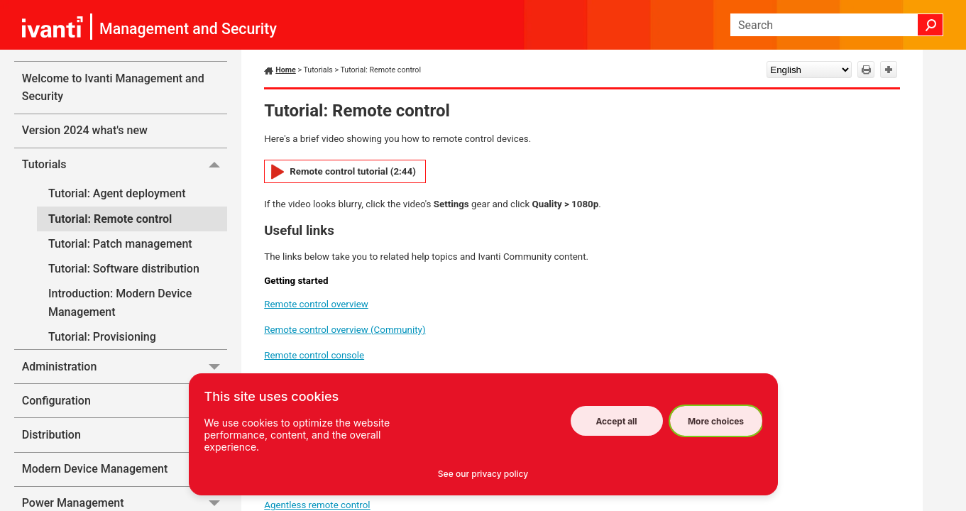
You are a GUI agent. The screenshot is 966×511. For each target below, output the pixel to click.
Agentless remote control (317, 505)
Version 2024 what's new (85, 130)
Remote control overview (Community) (344, 329)
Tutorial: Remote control (110, 219)
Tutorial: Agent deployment (117, 193)
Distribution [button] (125, 434)
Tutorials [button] (125, 165)
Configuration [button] (125, 400)
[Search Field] (836, 24)
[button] (930, 24)
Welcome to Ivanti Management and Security (113, 88)
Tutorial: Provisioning (102, 337)
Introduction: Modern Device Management (120, 303)
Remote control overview (316, 304)
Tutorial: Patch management (120, 244)
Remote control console (314, 355)
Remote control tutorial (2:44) (353, 171)
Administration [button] (125, 366)
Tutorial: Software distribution (123, 268)
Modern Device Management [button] (125, 469)
